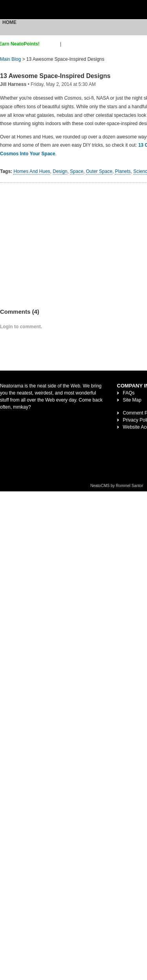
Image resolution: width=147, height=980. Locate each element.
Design (60, 171)
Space (76, 171)
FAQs (128, 393)
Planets (123, 171)
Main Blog (10, 59)
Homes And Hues (31, 171)
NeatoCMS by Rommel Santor (117, 486)
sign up (51, 44)
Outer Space (99, 171)
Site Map (132, 400)
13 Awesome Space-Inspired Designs (55, 76)
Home (9, 22)
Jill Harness (13, 84)
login (68, 44)
